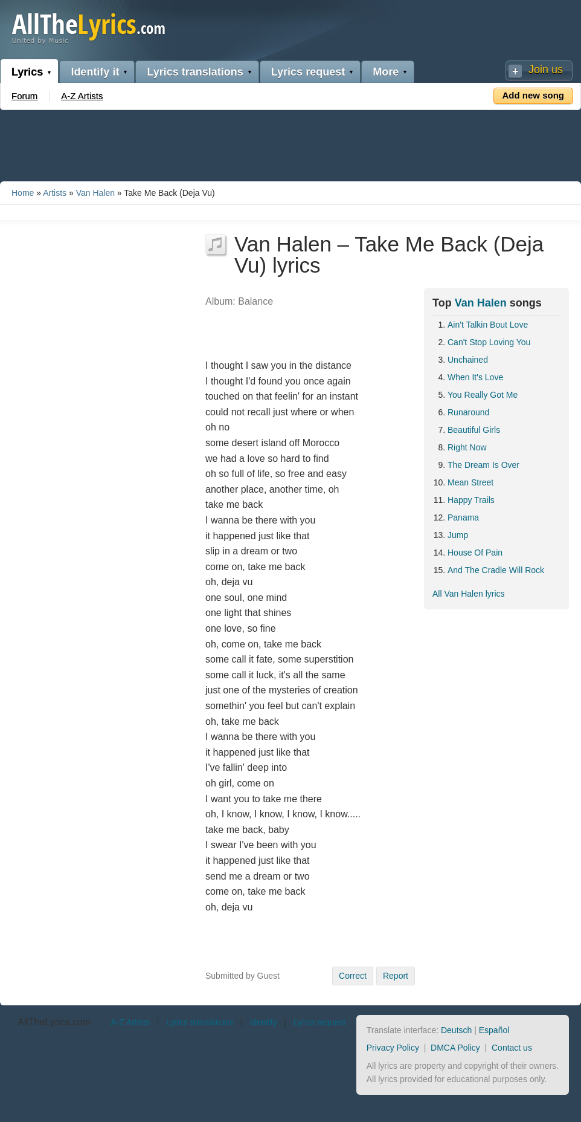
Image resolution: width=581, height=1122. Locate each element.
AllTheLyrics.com (54, 1022)
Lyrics (27, 72)
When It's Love (475, 377)
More (386, 72)
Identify (263, 1022)
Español (494, 1030)
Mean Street (470, 482)
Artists (54, 193)
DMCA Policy (455, 1047)
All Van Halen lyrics (468, 593)
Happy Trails (471, 500)
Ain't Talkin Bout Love (488, 324)
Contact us (512, 1047)
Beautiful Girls (474, 430)
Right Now (467, 447)
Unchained (468, 360)
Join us (545, 69)
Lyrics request (308, 72)
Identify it (95, 72)
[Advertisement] (290, 143)
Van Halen (95, 193)
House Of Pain (475, 552)
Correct (353, 976)
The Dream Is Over (483, 465)
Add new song (533, 95)
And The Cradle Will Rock (496, 570)
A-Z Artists (82, 96)
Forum (24, 96)
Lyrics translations (195, 72)
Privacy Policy (393, 1047)
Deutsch (456, 1030)
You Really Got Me (483, 395)
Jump (458, 535)
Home (22, 193)
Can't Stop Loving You (489, 342)
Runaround (468, 412)
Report (395, 976)
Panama (463, 517)
